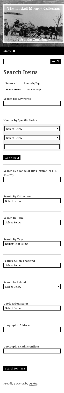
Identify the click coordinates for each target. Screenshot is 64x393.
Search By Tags (13, 239)
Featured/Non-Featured (19, 261)
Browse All (11, 83)
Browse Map (34, 89)
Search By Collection (17, 196)
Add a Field (12, 158)
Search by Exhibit (14, 282)
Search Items (13, 89)
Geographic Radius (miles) (21, 346)
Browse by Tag (32, 83)
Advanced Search (52, 61)
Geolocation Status (16, 303)
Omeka (33, 383)
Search (58, 61)
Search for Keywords (17, 99)
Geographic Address (16, 325)
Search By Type (13, 218)
